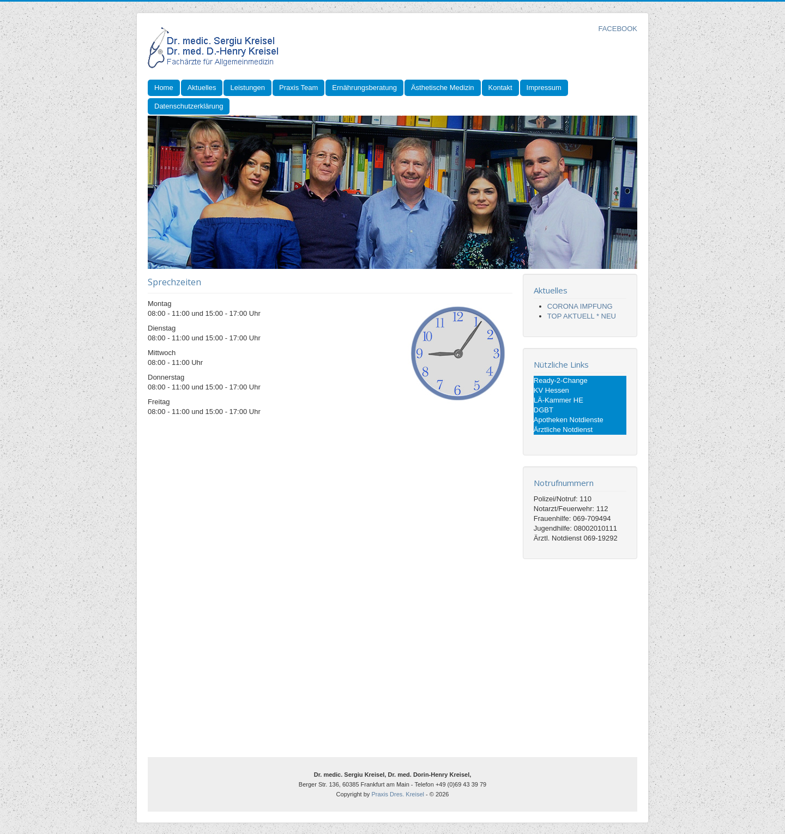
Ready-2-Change (561, 380)
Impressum (544, 87)
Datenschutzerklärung (188, 106)
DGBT (543, 410)
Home (163, 87)
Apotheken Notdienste (568, 420)
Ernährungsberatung (364, 87)
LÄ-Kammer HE (558, 400)
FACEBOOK (617, 29)
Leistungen (247, 87)
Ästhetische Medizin (442, 87)
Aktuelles (202, 87)
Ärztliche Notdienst (563, 429)
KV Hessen (551, 390)
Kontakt (500, 87)
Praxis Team (298, 87)
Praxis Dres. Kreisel (397, 794)
